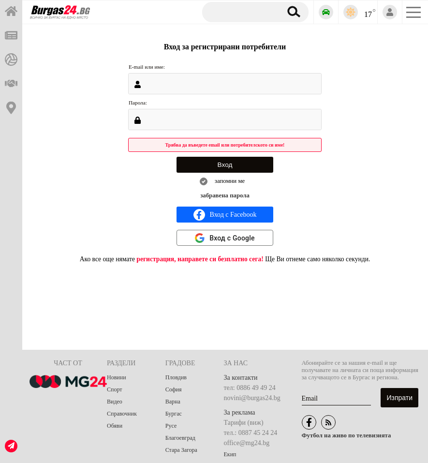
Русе (171, 425)
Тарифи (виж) (244, 422)
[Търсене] (240, 11)
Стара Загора (181, 450)
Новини (116, 377)
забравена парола (225, 195)
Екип (230, 454)
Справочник (122, 413)
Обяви (114, 425)
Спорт (114, 389)
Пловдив (176, 377)
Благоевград (180, 437)
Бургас (173, 413)
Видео (114, 401)
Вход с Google (232, 238)
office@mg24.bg (247, 443)
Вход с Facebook (225, 215)
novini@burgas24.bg (252, 398)
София (173, 389)
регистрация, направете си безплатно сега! (200, 259)
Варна (172, 401)
